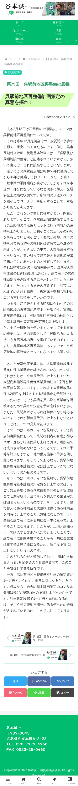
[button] (62, 692)
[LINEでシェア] (39, 692)
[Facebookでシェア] (39, 681)
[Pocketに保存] (15, 692)
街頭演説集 (12, 72)
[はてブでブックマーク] (62, 681)
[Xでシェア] (15, 681)
